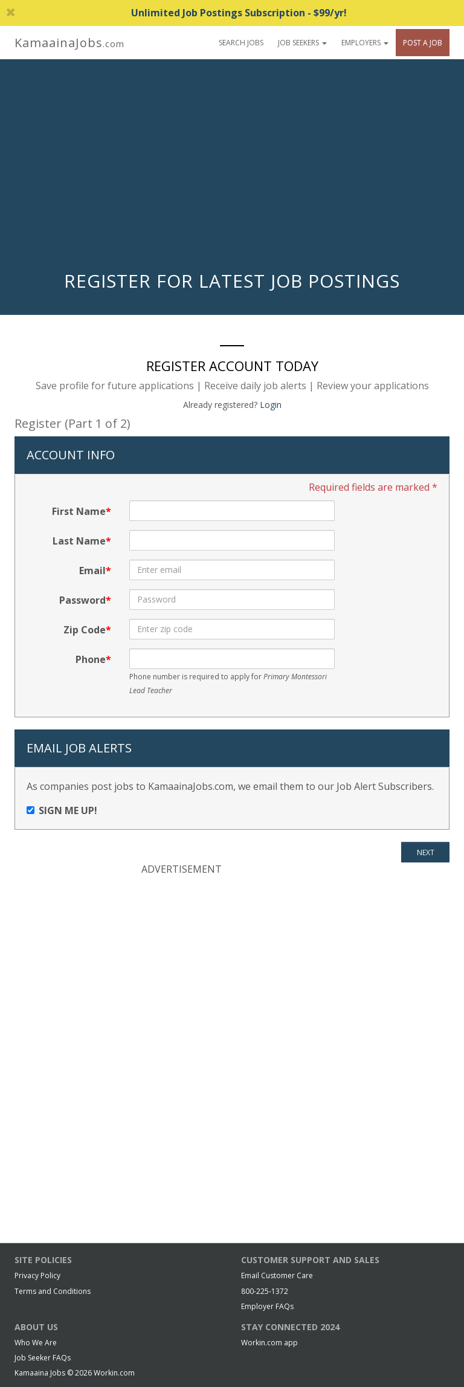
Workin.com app (269, 1342)
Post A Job (422, 42)
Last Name (79, 541)
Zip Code (84, 629)
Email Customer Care (277, 1275)
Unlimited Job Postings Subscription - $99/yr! (176, 12)
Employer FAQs (267, 1306)
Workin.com (114, 1373)
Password (82, 600)
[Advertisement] (232, 168)
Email (92, 570)
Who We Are (35, 1342)
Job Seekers (302, 42)
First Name (79, 511)
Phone (91, 659)
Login (271, 404)
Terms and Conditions (52, 1291)
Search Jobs (241, 42)
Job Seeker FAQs (42, 1358)
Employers (364, 42)
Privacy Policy (37, 1275)
